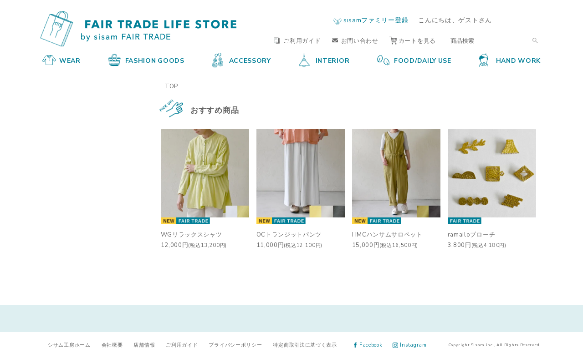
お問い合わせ (355, 40)
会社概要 (112, 344)
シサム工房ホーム (69, 344)
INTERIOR (324, 60)
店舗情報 (144, 344)
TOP (171, 85)
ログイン (523, 19)
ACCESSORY (241, 60)
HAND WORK (510, 60)
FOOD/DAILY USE (414, 60)
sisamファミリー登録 (375, 19)
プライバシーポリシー (235, 344)
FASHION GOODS (146, 60)
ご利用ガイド (297, 40)
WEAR (61, 60)
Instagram (409, 344)
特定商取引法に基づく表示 (305, 344)
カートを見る (412, 40)
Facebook (368, 344)
